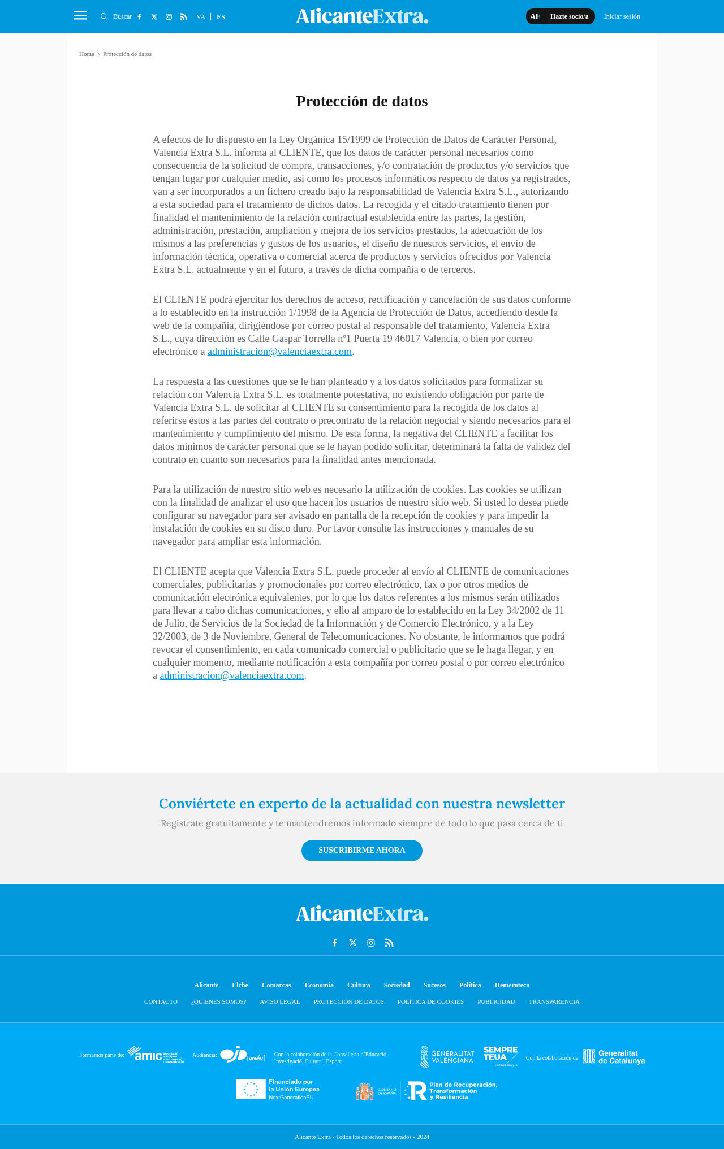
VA (200, 17)
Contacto (161, 1001)
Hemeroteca (512, 985)
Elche (240, 985)
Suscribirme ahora (362, 850)
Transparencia (554, 1001)
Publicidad (496, 1001)
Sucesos (435, 985)
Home (86, 53)
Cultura (358, 985)
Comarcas (276, 985)
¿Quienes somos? (218, 1001)
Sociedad (397, 985)
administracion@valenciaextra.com (280, 351)
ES (221, 17)
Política (470, 985)
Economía (319, 985)
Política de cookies (431, 1001)
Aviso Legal (280, 1001)
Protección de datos (348, 1001)
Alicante (207, 985)
